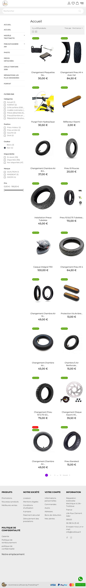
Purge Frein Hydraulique (43, 122)
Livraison (27, 498)
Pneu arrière (13, 130)
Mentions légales (30, 502)
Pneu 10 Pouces (71, 168)
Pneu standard (71, 461)
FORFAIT (7, 84)
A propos (27, 511)
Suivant (66, 475)
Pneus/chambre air (11, 45)
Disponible (13, 160)
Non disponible (15, 162)
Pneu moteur (14, 127)
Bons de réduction (53, 515)
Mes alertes (50, 519)
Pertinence (77, 28)
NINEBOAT (12, 174)
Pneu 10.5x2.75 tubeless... (72, 217)
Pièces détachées (9, 59)
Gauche (11, 133)
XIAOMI (11, 177)
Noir (10, 148)
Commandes (50, 504)
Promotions (7, 498)
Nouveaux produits (10, 502)
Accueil (7, 25)
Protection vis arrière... (72, 313)
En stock (12, 157)
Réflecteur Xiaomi (71, 122)
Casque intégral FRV (43, 267)
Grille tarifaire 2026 (11, 68)
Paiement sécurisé (31, 515)
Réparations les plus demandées (11, 76)
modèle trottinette (9, 37)
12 (60, 475)
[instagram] (71, 538)
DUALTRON (13, 172)
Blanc (10, 145)
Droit (10, 135)
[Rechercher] (43, 11)
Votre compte (53, 492)
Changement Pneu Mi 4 (71, 267)
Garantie (5, 536)
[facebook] (67, 538)
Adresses (49, 511)
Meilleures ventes (9, 505)
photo (7, 52)
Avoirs (47, 508)
